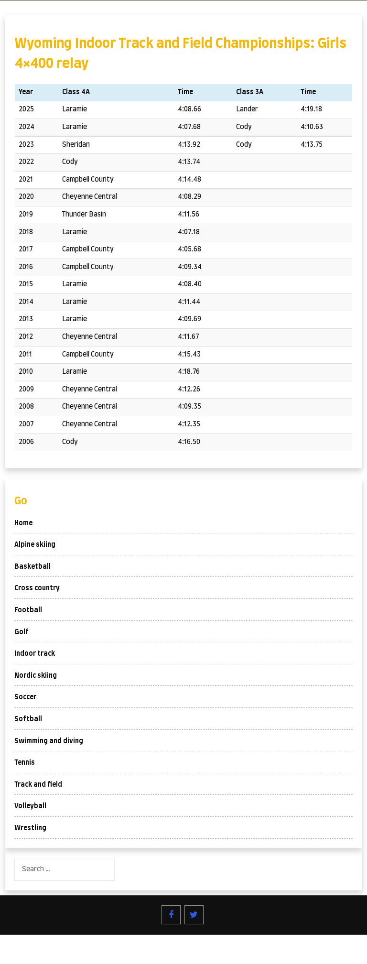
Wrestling (30, 828)
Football (28, 610)
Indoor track (34, 653)
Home (23, 523)
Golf (21, 632)
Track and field (38, 784)
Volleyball (30, 806)
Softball (28, 719)
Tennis (24, 762)
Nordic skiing (35, 675)
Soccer (25, 697)
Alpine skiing (34, 545)
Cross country (37, 588)
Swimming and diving (48, 741)
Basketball (32, 566)
